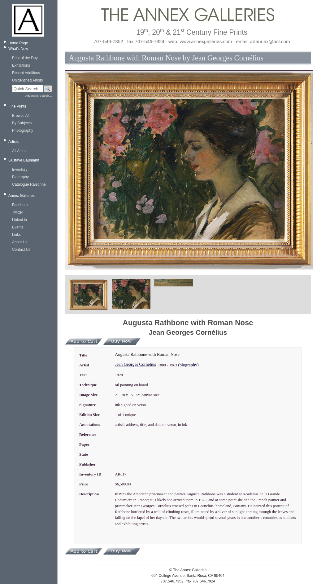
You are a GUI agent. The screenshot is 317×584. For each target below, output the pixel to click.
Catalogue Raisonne (29, 184)
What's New (18, 48)
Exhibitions (21, 65)
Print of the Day (25, 58)
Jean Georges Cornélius (135, 364)
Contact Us (21, 249)
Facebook (20, 205)
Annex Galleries (21, 195)
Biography (20, 177)
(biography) (188, 365)
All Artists (19, 151)
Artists (13, 141)
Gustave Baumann (23, 160)
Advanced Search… (38, 95)
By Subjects (22, 123)
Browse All (20, 115)
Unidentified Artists (27, 80)
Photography (22, 130)
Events (18, 227)
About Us (19, 242)
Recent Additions (26, 73)
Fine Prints (17, 106)
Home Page (18, 43)
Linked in (19, 220)
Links (16, 234)
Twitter (17, 212)
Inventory (19, 169)
